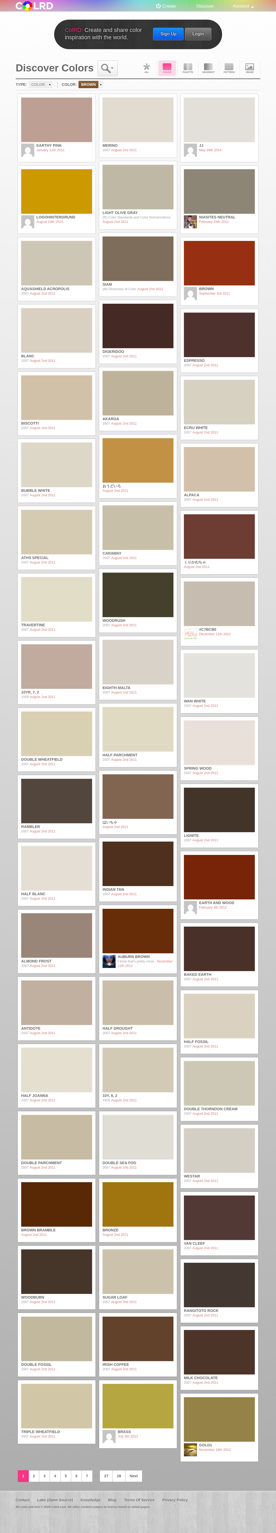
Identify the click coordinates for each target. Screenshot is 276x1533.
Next (134, 1476)
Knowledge (91, 1500)
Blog (112, 1500)
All (146, 68)
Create (169, 6)
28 (119, 1476)
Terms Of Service (139, 1500)
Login (198, 33)
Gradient (208, 68)
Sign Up (168, 33)
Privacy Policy (175, 1500)
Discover (205, 6)
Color (167, 68)
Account (241, 6)
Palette (188, 68)
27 (106, 1476)
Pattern (229, 68)
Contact (23, 1500)
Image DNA (250, 68)
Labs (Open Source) (55, 1500)
